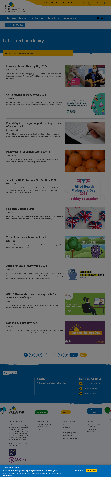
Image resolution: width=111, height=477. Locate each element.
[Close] (108, 471)
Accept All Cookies (91, 470)
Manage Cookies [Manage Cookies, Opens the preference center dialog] (79, 470)
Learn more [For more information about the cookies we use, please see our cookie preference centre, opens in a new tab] (9, 475)
